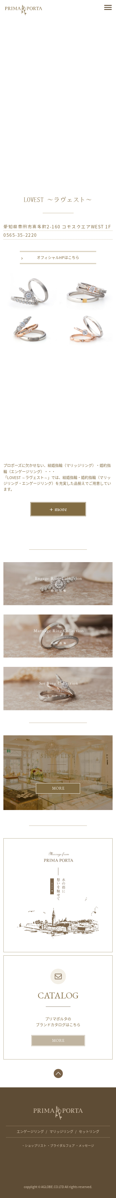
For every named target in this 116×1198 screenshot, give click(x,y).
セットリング (89, 1132)
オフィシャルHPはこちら (58, 257)
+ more (58, 509)
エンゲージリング (30, 1132)
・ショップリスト (34, 1145)
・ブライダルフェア (61, 1145)
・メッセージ (84, 1145)
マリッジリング (61, 1132)
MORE (58, 788)
